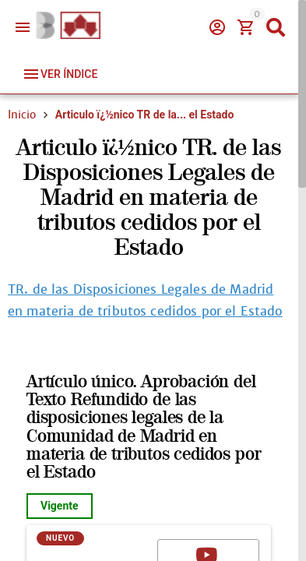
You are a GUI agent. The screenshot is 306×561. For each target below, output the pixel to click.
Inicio (22, 115)
